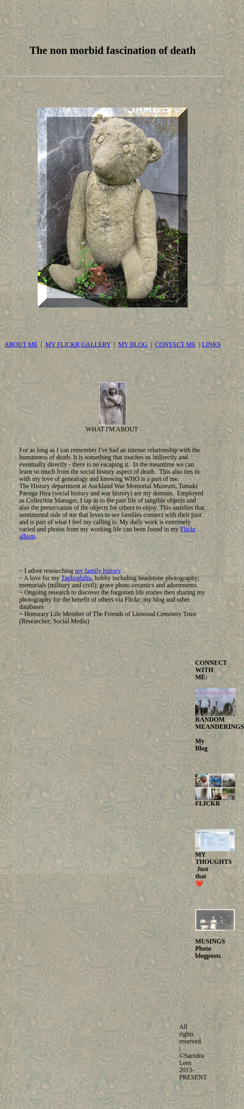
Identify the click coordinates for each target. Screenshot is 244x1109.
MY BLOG (133, 344)
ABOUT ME (21, 344)
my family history (98, 570)
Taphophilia (76, 577)
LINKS (211, 344)
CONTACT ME (175, 344)
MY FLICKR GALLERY (77, 344)
